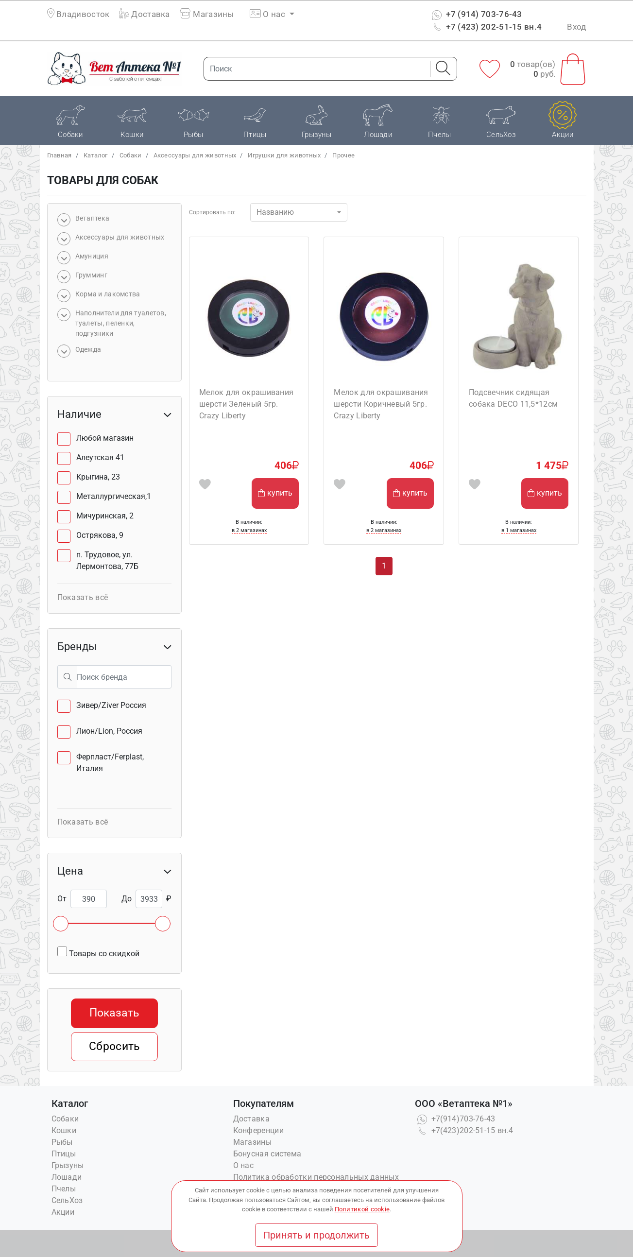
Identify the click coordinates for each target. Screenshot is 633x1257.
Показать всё (82, 597)
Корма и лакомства (107, 294)
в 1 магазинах (518, 530)
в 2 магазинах (249, 530)
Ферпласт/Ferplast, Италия (110, 762)
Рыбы (62, 1142)
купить (275, 493)
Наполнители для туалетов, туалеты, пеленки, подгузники (121, 323)
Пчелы (63, 1188)
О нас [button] (268, 14)
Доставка (145, 14)
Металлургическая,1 (113, 496)
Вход (576, 27)
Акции (63, 1212)
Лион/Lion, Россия (109, 731)
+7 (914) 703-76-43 (475, 14)
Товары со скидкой (98, 952)
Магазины (207, 14)
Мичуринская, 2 (105, 515)
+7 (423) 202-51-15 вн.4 (485, 27)
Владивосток (82, 14)
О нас (243, 1165)
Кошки (64, 1130)
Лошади (66, 1177)
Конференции (258, 1130)
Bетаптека (92, 218)
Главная (59, 155)
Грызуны (67, 1165)
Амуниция (91, 256)
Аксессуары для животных (195, 155)
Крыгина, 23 (98, 477)
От (62, 898)
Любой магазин (105, 438)
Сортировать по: (212, 212)
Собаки (131, 155)
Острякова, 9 (99, 535)
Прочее (343, 155)
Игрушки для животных (284, 155)
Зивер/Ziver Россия (111, 705)
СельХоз (67, 1200)
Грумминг (91, 275)
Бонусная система (267, 1153)
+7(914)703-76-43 (455, 1118)
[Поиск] (314, 69)
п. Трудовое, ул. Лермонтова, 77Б (107, 560)
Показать (114, 1012)
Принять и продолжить (316, 1235)
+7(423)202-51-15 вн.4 (464, 1130)
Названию (275, 212)
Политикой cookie (362, 1209)
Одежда (88, 349)
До (126, 898)
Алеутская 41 (100, 457)
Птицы (63, 1153)
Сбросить (114, 1046)
